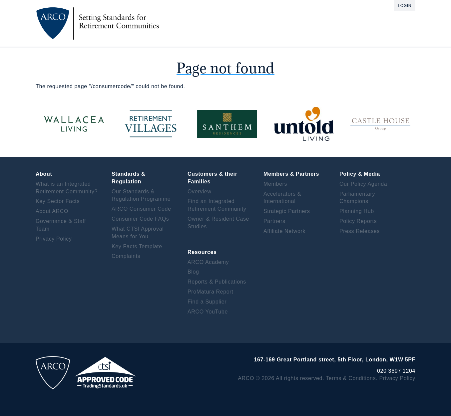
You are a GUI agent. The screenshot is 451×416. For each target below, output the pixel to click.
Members (275, 184)
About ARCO (52, 211)
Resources (202, 252)
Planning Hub (356, 211)
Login (404, 5)
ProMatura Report (210, 292)
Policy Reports (358, 221)
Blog (193, 272)
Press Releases (359, 231)
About (44, 174)
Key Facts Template (137, 246)
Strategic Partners (286, 211)
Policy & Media (359, 174)
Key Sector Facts (58, 201)
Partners (274, 221)
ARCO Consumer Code (141, 209)
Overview (200, 191)
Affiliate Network (284, 231)
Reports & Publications (217, 282)
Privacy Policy (54, 239)
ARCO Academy (208, 262)
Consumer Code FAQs (140, 219)
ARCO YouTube (208, 311)
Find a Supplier (207, 302)
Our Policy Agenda (363, 184)
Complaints (126, 256)
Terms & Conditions (351, 378)
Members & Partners (291, 174)
